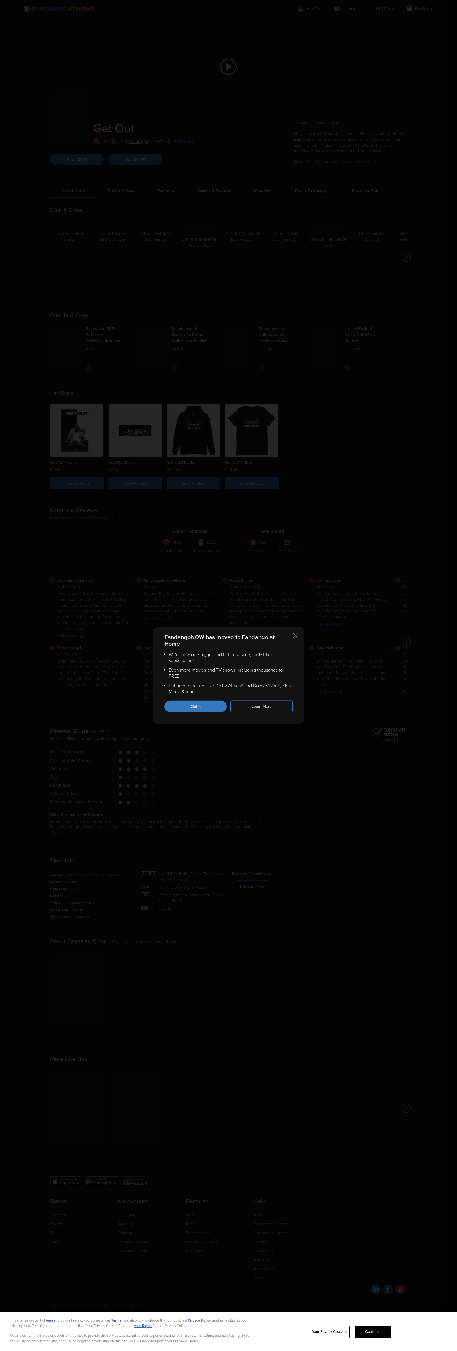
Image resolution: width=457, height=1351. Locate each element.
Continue (372, 1331)
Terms (116, 1320)
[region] (228, 1331)
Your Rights (143, 1326)
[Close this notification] (295, 635)
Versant (52, 1320)
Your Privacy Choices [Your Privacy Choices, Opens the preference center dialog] (329, 1331)
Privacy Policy (199, 1320)
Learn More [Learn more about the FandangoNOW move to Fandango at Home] (262, 706)
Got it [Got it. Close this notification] (196, 706)
